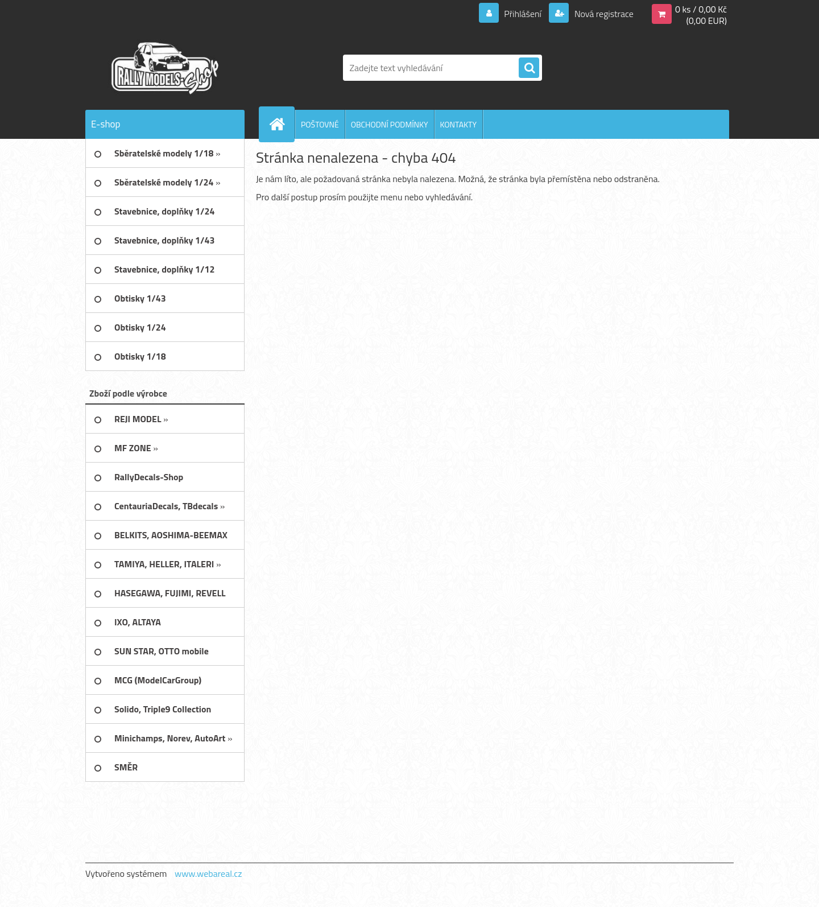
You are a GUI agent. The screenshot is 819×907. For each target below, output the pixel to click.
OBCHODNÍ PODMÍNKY (389, 124)
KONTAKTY (458, 124)
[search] (529, 68)
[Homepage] (281, 124)
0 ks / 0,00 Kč (701, 9)
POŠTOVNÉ (320, 124)
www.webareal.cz (208, 873)
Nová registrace (603, 13)
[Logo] (163, 67)
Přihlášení (523, 13)
